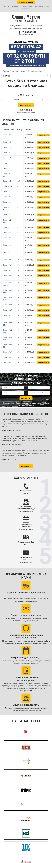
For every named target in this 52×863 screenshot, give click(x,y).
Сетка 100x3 (7, 260)
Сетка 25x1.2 (7, 153)
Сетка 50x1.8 (7, 202)
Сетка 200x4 (7, 352)
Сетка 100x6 (7, 276)
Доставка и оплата (42, 6)
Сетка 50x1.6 (7, 192)
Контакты (26, 9)
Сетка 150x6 (7, 315)
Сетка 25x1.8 (7, 168)
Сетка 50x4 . (7, 245)
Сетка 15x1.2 (7, 135)
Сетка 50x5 (7, 252)
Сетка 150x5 (7, 310)
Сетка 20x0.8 (7, 142)
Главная (6, 6)
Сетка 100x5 (7, 270)
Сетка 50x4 (7, 238)
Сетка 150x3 (7, 357)
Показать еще (26, 466)
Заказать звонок (26, 2)
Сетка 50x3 (7, 227)
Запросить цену (26, 105)
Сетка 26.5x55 (8, 181)
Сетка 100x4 (7, 265)
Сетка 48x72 (7, 186)
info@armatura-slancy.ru (26, 34)
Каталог (15, 6)
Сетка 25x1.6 (7, 158)
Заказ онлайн (26, 6)
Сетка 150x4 (7, 305)
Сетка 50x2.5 (7, 215)
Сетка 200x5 (7, 362)
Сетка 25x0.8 (7, 147)
